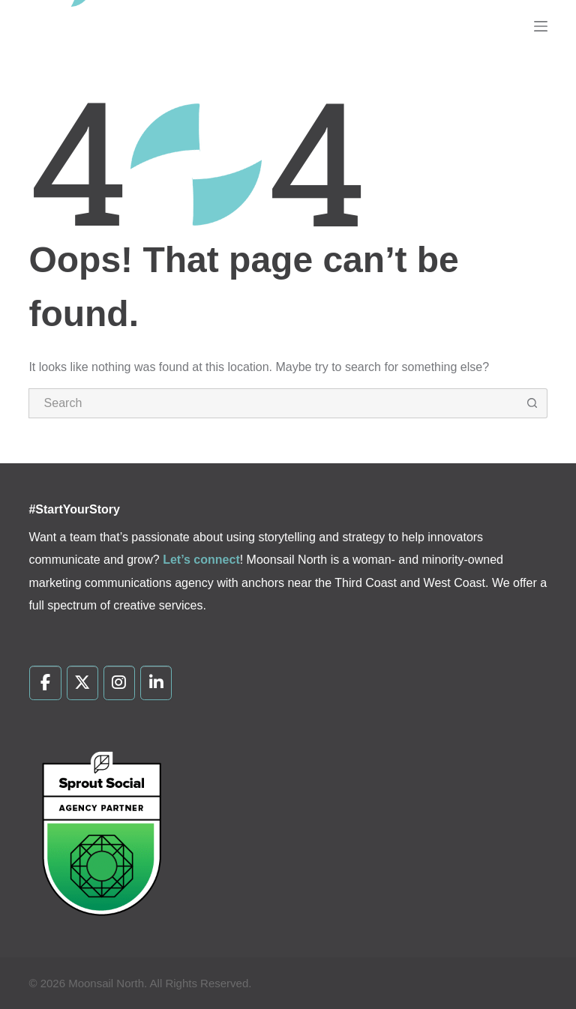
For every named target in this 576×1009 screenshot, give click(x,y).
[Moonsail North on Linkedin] (156, 683)
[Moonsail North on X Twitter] (83, 683)
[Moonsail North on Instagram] (120, 683)
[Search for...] (272, 403)
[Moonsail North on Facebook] (45, 683)
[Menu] (541, 26)
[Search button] (533, 403)
